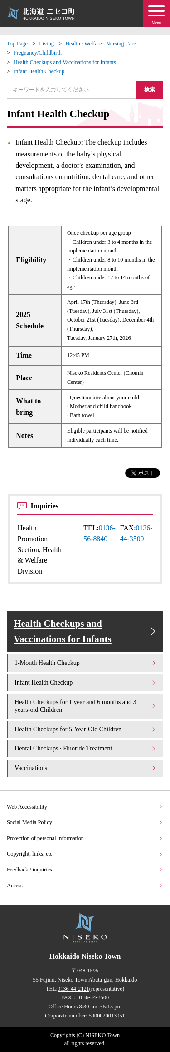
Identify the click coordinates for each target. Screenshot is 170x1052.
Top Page (17, 43)
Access (85, 885)
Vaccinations (86, 767)
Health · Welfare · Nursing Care (100, 43)
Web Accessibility (85, 807)
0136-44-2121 (73, 989)
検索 (149, 89)
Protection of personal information (85, 838)
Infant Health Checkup (39, 71)
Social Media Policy (85, 822)
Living (46, 43)
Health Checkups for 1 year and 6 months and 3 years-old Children (86, 706)
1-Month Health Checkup (86, 662)
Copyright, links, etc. (85, 854)
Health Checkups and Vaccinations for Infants (65, 62)
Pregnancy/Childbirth (38, 53)
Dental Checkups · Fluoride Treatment (86, 748)
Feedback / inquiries (85, 869)
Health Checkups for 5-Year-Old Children (86, 729)
